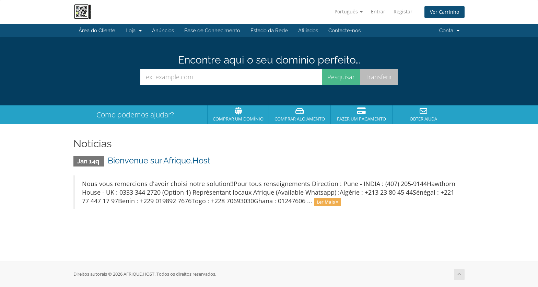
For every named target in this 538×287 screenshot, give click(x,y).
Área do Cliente (97, 30)
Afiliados (308, 30)
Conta (449, 30)
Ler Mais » (327, 201)
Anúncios (163, 30)
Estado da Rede (269, 30)
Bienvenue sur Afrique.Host (159, 160)
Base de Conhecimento (212, 30)
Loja (134, 30)
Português (349, 11)
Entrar (378, 11)
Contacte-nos (344, 30)
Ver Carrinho (444, 12)
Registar (403, 11)
